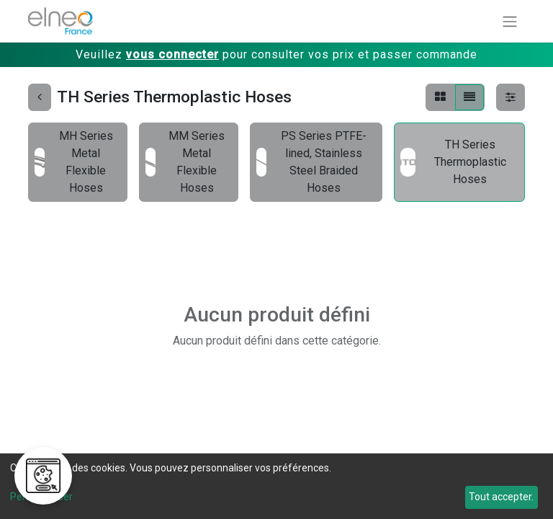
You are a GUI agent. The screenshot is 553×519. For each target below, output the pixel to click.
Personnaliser (41, 496)
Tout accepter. (501, 496)
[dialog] (276, 486)
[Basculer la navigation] (510, 21)
